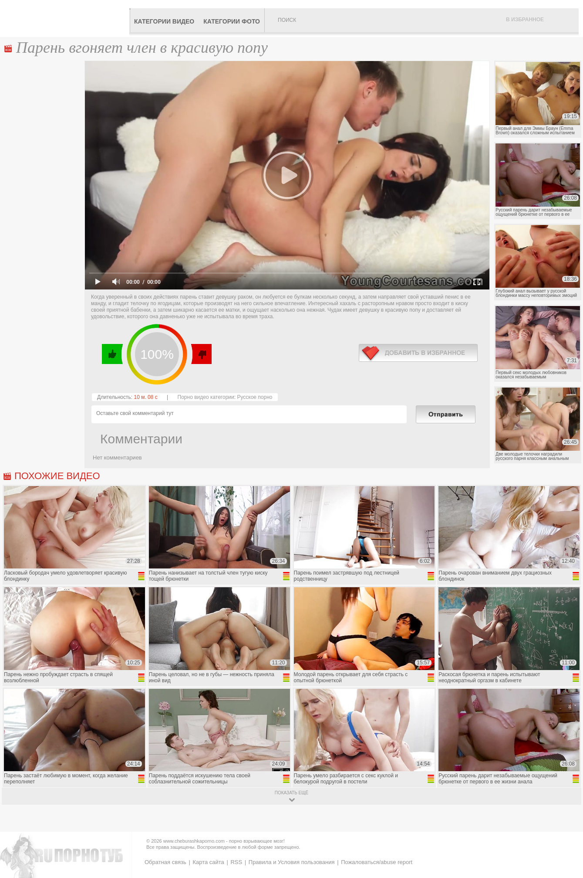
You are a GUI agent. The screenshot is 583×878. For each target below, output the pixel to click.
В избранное (525, 20)
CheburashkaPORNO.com (66, 18)
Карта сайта (208, 862)
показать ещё (291, 792)
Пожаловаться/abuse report (376, 862)
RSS (236, 862)
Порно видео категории (206, 397)
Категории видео (164, 21)
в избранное (418, 353)
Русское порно (254, 397)
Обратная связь (165, 862)
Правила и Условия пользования (292, 862)
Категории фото (231, 21)
